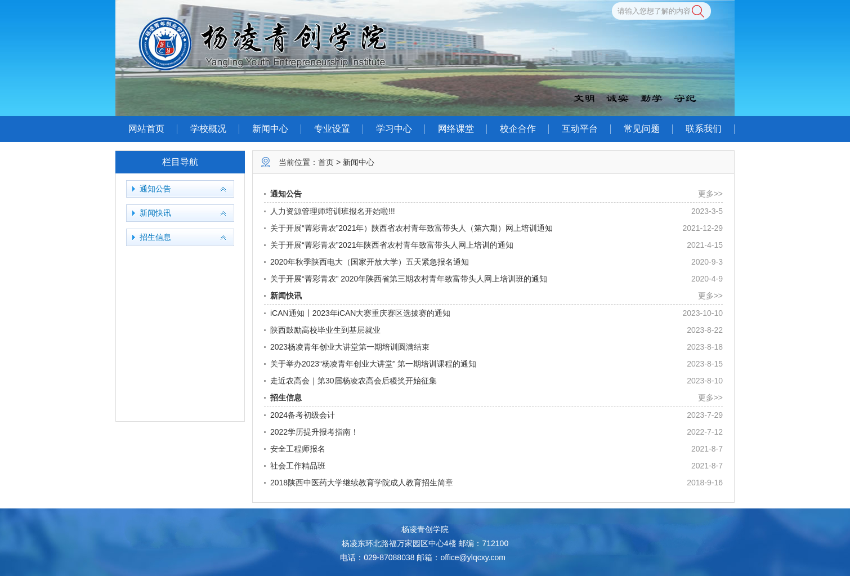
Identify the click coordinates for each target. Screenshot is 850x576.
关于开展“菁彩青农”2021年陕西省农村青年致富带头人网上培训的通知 (391, 244)
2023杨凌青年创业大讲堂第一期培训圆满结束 (350, 346)
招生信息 (155, 237)
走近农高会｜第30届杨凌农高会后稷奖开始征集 (353, 380)
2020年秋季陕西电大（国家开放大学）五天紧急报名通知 (369, 261)
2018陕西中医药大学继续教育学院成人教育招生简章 (361, 482)
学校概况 (208, 128)
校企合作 (518, 128)
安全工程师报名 (297, 448)
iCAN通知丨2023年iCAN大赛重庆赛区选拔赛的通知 (360, 313)
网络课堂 (456, 128)
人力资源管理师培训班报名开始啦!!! (332, 211)
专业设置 (332, 128)
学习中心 (394, 128)
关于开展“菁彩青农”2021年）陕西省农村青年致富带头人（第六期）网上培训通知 (411, 228)
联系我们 (704, 128)
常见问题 (642, 128)
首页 (326, 162)
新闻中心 (270, 128)
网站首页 (146, 128)
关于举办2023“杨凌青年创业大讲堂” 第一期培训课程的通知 (373, 363)
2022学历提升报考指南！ (314, 431)
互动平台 (580, 128)
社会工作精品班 (297, 465)
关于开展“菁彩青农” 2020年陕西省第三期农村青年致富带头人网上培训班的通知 (408, 278)
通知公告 (155, 189)
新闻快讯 (155, 213)
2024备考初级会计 (302, 414)
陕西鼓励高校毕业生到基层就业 (325, 329)
